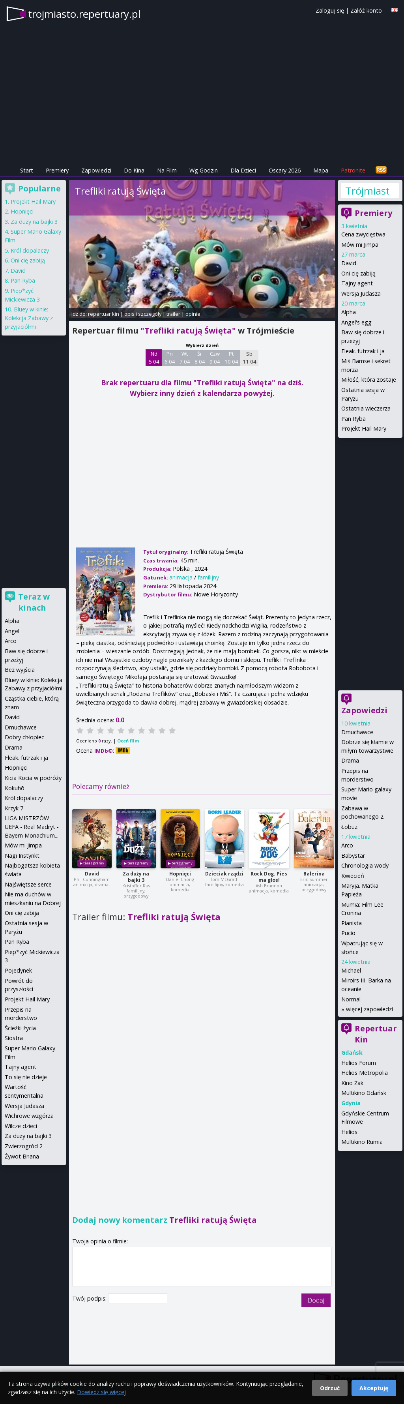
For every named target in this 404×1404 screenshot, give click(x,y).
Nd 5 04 (154, 357)
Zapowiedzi (96, 170)
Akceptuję (373, 1388)
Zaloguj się (330, 10)
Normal (351, 999)
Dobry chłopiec (24, 737)
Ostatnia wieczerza (366, 408)
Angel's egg (356, 322)
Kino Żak (352, 1083)
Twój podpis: (90, 1298)
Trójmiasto (366, 191)
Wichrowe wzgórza (29, 1115)
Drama (350, 760)
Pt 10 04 (231, 357)
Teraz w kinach (34, 602)
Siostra (14, 1038)
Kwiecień (352, 875)
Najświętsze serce (28, 884)
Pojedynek (18, 970)
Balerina (314, 873)
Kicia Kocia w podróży (33, 778)
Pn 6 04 (170, 357)
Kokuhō (14, 788)
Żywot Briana (22, 1156)
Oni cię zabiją (358, 273)
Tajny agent (357, 283)
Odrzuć (330, 1388)
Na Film (167, 170)
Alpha (348, 312)
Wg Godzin (203, 170)
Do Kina (134, 170)
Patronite (353, 170)
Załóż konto (366, 10)
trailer (173, 313)
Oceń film (128, 741)
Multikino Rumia (362, 1141)
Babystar (353, 855)
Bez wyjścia (20, 669)
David (92, 873)
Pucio (348, 933)
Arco (347, 845)
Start (26, 170)
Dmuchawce (357, 732)
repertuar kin (103, 313)
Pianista (351, 923)
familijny (208, 577)
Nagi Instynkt (22, 855)
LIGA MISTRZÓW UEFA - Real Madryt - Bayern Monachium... (32, 826)
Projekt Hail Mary (363, 428)
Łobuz (349, 826)
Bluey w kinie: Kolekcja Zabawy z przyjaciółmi (29, 318)
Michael (351, 970)
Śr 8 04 (200, 357)
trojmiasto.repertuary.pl (84, 14)
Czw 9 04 (214, 357)
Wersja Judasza (361, 293)
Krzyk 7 (14, 808)
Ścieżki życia (20, 1028)
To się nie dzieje (26, 1077)
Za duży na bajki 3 (136, 876)
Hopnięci (180, 873)
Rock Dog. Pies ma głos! (269, 876)
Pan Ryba (353, 418)
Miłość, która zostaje (368, 379)
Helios (349, 1132)
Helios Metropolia (364, 1072)
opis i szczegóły (142, 313)
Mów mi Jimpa (359, 244)
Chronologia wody (365, 865)
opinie (192, 313)
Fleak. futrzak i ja (363, 351)
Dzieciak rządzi (224, 873)
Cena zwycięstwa (363, 234)
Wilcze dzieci (21, 1126)
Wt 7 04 (185, 357)
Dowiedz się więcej (101, 1392)
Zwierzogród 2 (24, 1146)
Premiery (57, 170)
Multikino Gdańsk (363, 1093)
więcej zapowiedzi (369, 1009)
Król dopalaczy (30, 250)
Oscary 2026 (285, 170)
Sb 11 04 (249, 357)
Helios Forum (358, 1063)
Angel (12, 631)
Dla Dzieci (243, 170)
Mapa (320, 170)
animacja (181, 577)
